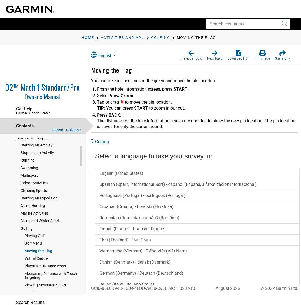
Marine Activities (34, 231)
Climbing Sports (34, 208)
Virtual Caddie (36, 276)
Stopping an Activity (37, 171)
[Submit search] (284, 24)
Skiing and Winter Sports (41, 239)
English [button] (107, 54)
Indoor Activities (34, 201)
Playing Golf (35, 254)
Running (28, 178)
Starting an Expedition (39, 216)
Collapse (73, 130)
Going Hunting (33, 224)
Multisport (29, 193)
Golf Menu (33, 261)
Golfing (27, 246)
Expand (57, 130)
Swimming (29, 186)
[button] (191, 55)
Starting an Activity (36, 163)
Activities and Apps (32, 156)
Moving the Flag (38, 269)
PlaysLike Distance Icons (45, 284)
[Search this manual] (248, 24)
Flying (21, 145)
